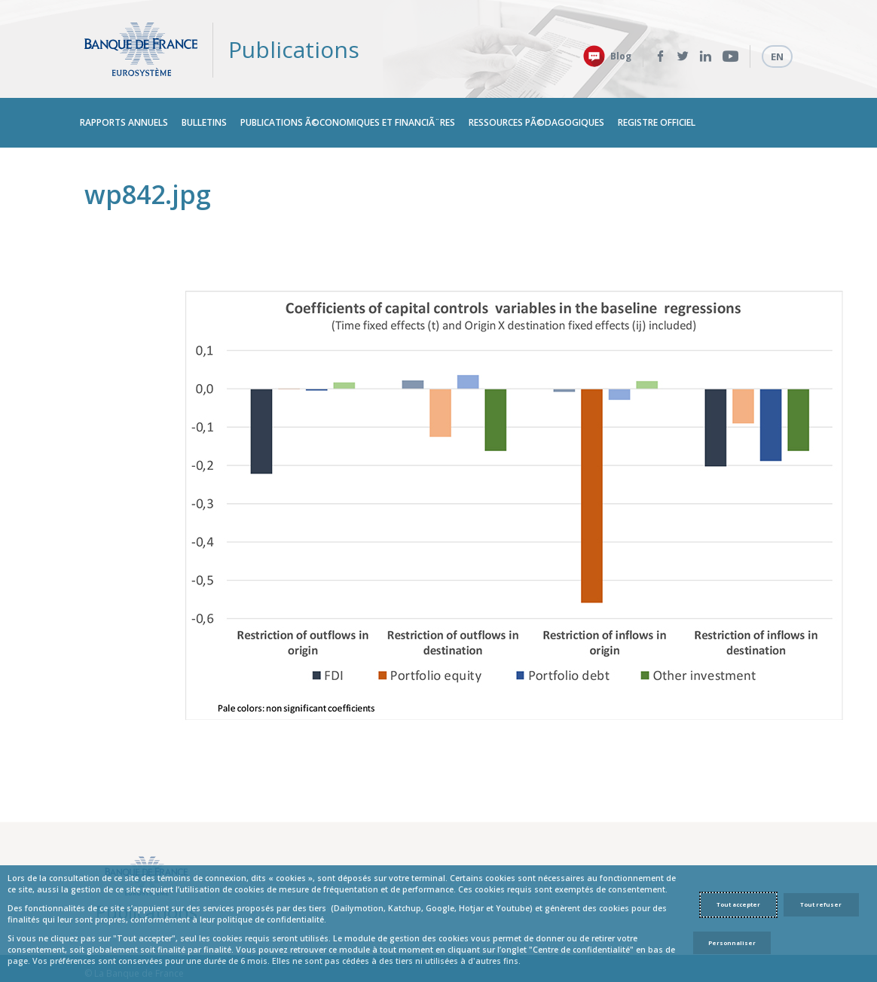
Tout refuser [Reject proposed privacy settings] (821, 904)
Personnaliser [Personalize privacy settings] (732, 943)
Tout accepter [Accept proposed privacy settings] (738, 904)
